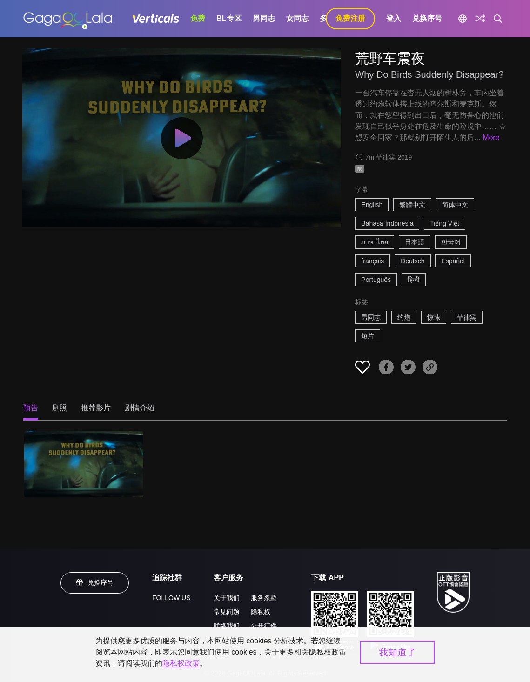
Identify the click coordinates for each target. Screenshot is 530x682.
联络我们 (227, 625)
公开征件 (264, 625)
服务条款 (264, 598)
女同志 (297, 18)
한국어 (451, 242)
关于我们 (227, 598)
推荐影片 (96, 408)
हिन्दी (414, 279)
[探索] (480, 18)
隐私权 (260, 611)
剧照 (59, 408)
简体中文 (455, 204)
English (371, 204)
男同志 (264, 18)
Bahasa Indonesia (387, 223)
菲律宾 (466, 317)
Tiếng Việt (444, 223)
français (372, 261)
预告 (30, 408)
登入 (393, 18)
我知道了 (397, 652)
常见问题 (227, 611)
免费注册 (350, 18)
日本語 (414, 242)
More (491, 137)
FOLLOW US (171, 598)
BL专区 (228, 18)
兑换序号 (427, 18)
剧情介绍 (139, 408)
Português (376, 279)
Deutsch (412, 261)
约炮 (403, 317)
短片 (367, 336)
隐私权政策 (181, 663)
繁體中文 (412, 204)
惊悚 (433, 317)
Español (453, 261)
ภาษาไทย (374, 242)
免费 (197, 18)
